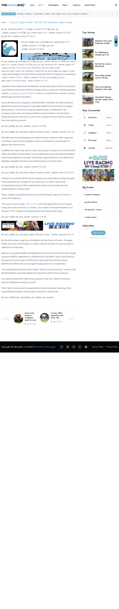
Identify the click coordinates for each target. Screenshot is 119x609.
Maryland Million (91, 202)
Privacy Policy (112, 346)
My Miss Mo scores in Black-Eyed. (103, 65)
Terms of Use (97, 346)
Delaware (28, 14)
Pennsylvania (37, 14)
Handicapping (53, 5)
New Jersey (66, 14)
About (40, 5)
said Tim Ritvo (32, 204)
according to (22, 93)
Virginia (46, 14)
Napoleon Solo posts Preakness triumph (103, 42)
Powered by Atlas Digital (44, 346)
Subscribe (108, 148)
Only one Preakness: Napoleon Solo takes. (103, 88)
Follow (108, 117)
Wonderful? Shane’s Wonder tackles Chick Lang (104, 99)
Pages (64, 5)
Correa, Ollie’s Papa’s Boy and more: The (57, 315)
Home (32, 5)
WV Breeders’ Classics (93, 209)
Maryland (20, 14)
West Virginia (56, 14)
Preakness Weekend (92, 194)
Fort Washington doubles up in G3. (102, 53)
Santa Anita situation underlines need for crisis (30, 316)
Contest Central (89, 5)
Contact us (76, 5)
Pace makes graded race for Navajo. (103, 76)
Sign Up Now (98, 233)
